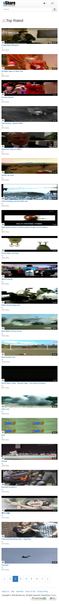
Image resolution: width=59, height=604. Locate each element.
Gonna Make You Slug (10, 253)
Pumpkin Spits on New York (12, 71)
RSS (52, 598)
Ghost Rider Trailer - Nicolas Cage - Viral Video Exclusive (24, 383)
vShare (53, 595)
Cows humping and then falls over (15, 201)
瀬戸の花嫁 (6, 513)
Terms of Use (30, 591)
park (3, 435)
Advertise (19, 591)
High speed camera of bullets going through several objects (25, 227)
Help (12, 591)
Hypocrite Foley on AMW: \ (12, 149)
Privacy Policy (42, 591)
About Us (5, 591)
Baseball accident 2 (9, 487)
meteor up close (8, 175)
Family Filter (39, 598)
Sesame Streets (8, 97)
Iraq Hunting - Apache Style (12, 123)
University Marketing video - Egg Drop (16, 539)
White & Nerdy (7, 279)
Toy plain (5, 565)
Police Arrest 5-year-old (11, 305)
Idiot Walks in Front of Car (12, 331)
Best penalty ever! (9, 357)
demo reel (5, 409)
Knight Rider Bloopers (10, 45)
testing (4, 461)
